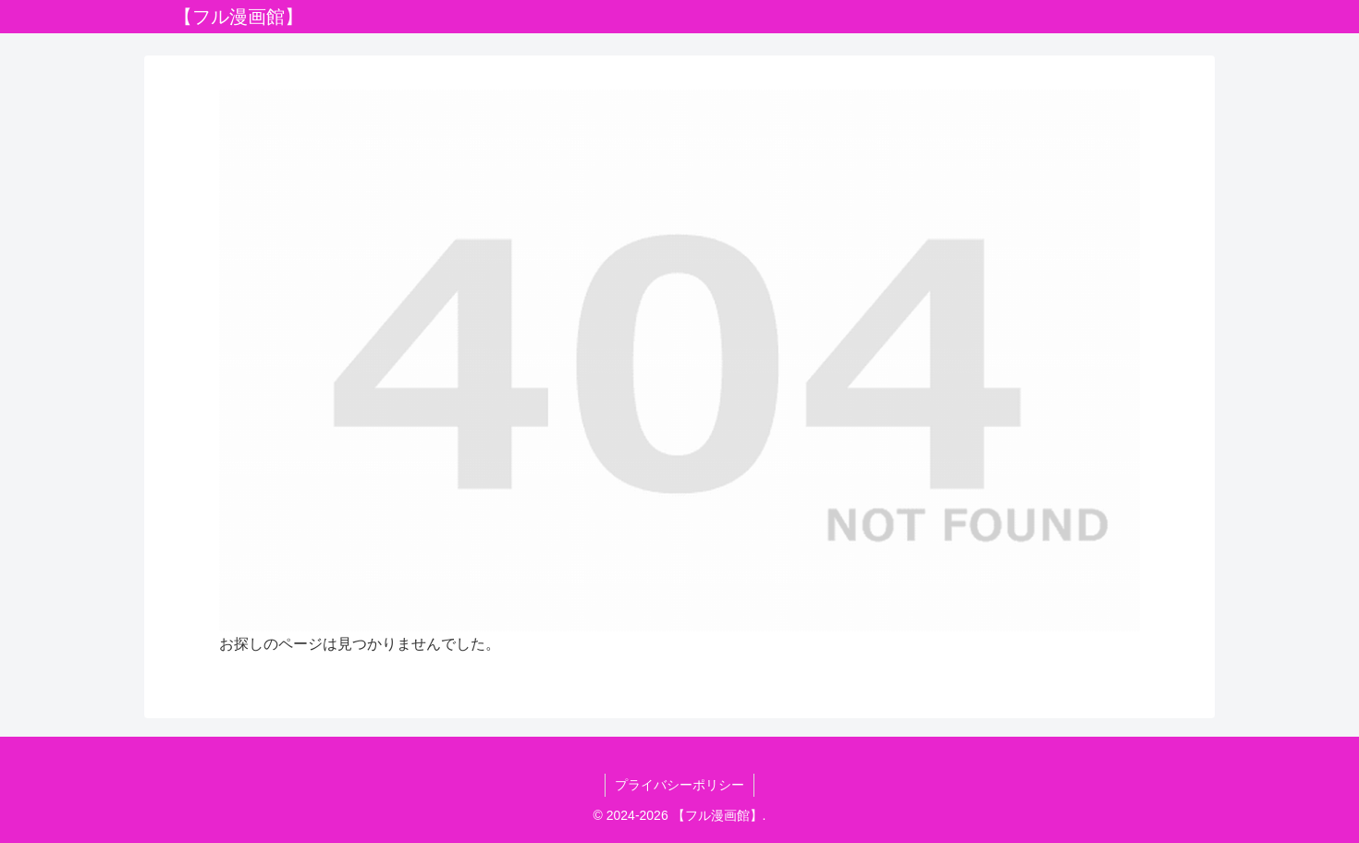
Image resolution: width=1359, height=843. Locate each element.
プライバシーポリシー (679, 784)
